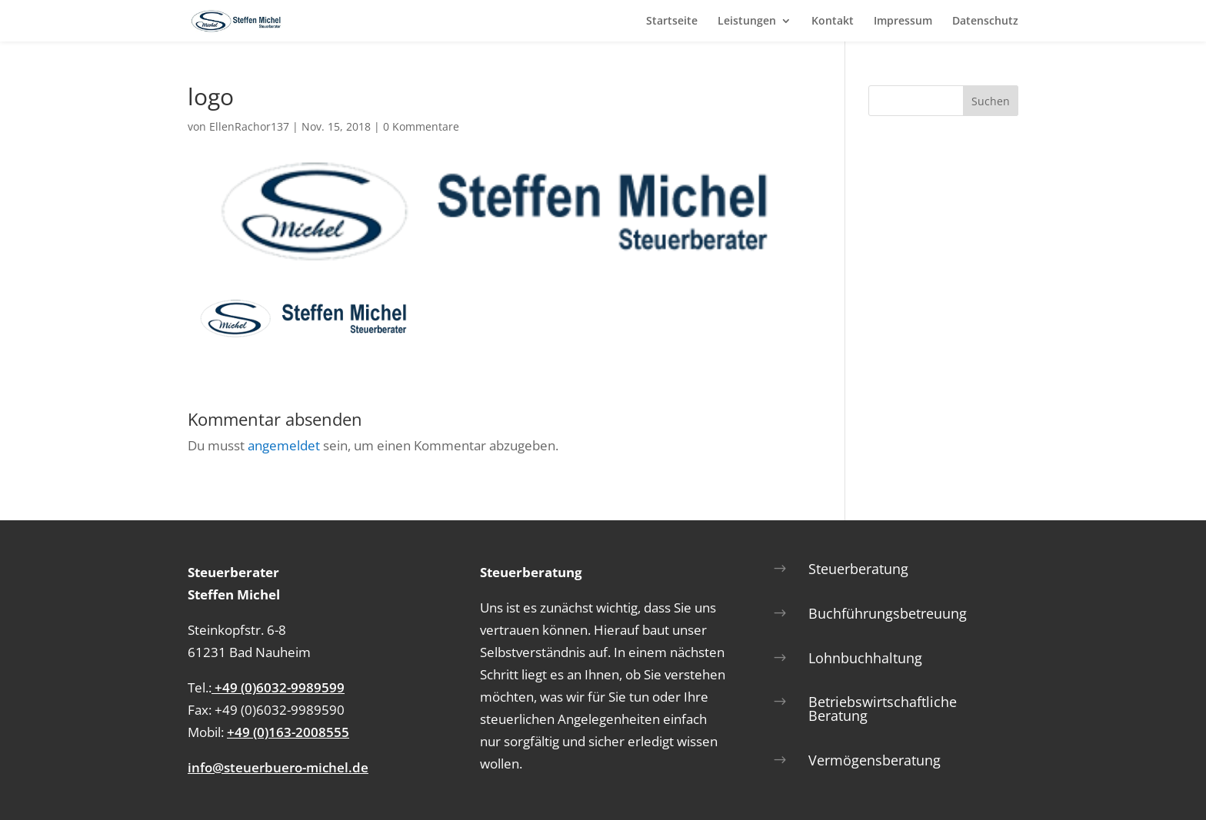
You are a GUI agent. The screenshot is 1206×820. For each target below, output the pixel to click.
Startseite (672, 21)
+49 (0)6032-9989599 (278, 687)
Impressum (903, 21)
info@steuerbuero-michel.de (278, 767)
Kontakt (832, 21)
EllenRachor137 (249, 126)
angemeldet (284, 445)
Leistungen (747, 21)
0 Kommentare (421, 126)
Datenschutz (985, 21)
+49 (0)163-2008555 (288, 732)
